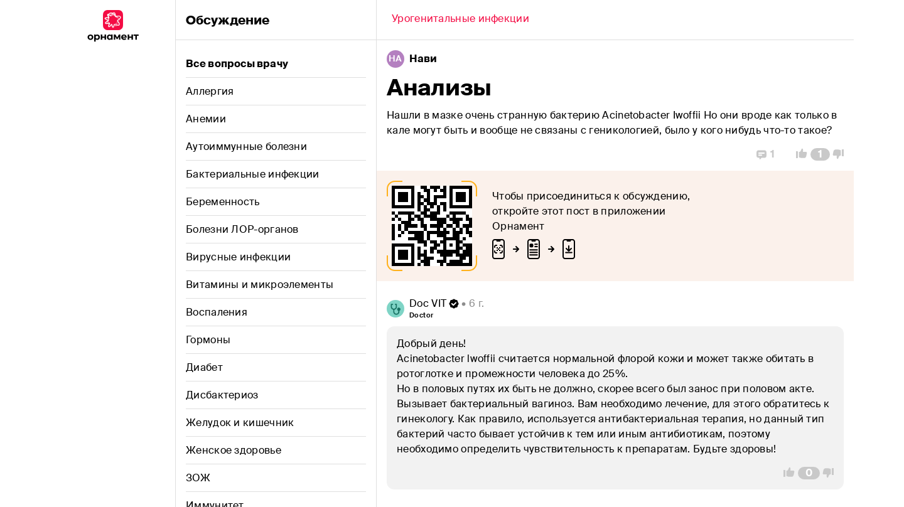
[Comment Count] (820, 154)
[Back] (460, 20)
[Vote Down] (842, 154)
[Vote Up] (797, 154)
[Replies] (765, 154)
